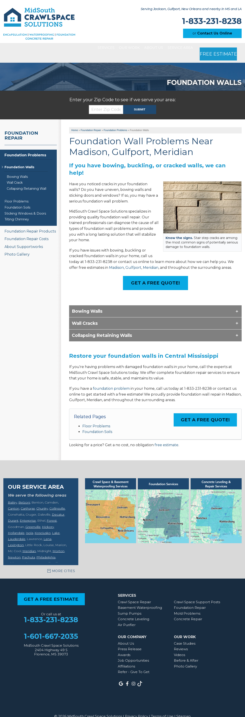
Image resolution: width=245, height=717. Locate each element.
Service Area (181, 49)
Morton (58, 543)
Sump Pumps (129, 605)
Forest (52, 512)
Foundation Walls (19, 159)
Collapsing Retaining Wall (26, 180)
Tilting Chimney (16, 211)
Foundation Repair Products (30, 223)
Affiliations (126, 658)
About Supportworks (23, 238)
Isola (29, 525)
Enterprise (28, 512)
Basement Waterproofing (140, 599)
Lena (47, 531)
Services (80, 49)
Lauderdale (16, 531)
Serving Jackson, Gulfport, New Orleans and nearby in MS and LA (191, 9)
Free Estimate (221, 49)
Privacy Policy (136, 708)
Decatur (58, 506)
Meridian (150, 259)
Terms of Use (162, 708)
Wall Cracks (85, 315)
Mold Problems (187, 605)
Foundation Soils (97, 423)
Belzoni (24, 494)
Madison (116, 259)
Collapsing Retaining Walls (102, 327)
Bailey (12, 494)
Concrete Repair (188, 611)
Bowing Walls (87, 303)
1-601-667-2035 (51, 628)
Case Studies (184, 635)
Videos (179, 646)
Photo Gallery (17, 246)
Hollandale (16, 525)
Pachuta (28, 549)
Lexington (16, 537)
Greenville (33, 519)
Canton (13, 500)
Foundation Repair (21, 127)
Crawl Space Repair (134, 594)
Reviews (181, 641)
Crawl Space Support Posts (197, 594)
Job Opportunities (133, 652)
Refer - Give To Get (133, 663)
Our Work (112, 49)
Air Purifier (127, 616)
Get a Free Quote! (155, 274)
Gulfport (133, 259)
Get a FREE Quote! (205, 411)
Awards (124, 646)
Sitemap (183, 708)
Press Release (130, 641)
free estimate (166, 437)
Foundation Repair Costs (26, 230)
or (212, 33)
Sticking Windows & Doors (25, 205)
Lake (56, 525)
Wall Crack (15, 174)
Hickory (48, 519)
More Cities (63, 563)
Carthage (28, 500)
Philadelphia (45, 549)
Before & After (186, 652)
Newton (14, 549)
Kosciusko (43, 525)
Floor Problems (96, 418)
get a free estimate (51, 591)
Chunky (42, 500)
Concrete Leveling (133, 611)
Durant (13, 512)
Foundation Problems (25, 147)
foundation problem (111, 380)
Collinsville (57, 500)
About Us (145, 49)
